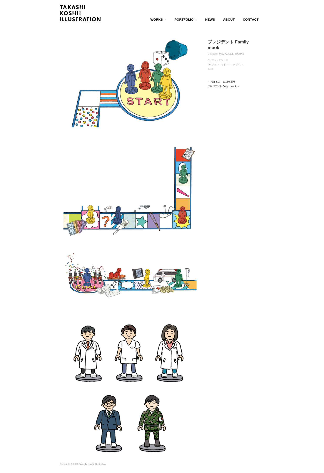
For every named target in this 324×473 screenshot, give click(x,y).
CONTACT (251, 19)
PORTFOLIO (184, 19)
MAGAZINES (226, 53)
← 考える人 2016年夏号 (221, 81)
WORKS (156, 19)
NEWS (210, 19)
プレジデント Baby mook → (223, 86)
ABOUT (229, 19)
